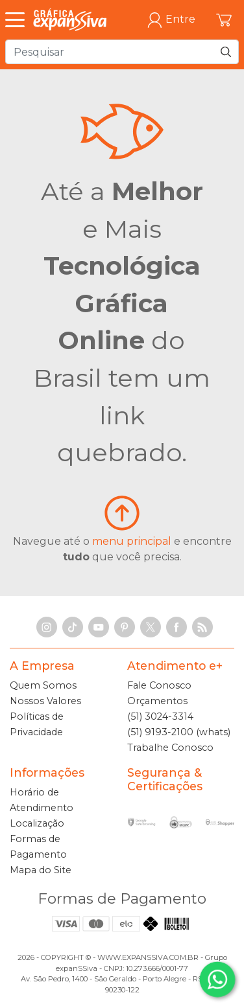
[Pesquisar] (226, 52)
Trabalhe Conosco (170, 747)
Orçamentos (157, 701)
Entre (171, 20)
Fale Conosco (159, 685)
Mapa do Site (40, 870)
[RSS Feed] (202, 627)
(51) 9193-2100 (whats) (178, 732)
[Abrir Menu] (18, 20)
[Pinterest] (124, 627)
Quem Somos (43, 685)
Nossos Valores (45, 701)
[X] (150, 627)
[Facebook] (176, 627)
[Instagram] (46, 627)
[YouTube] (98, 627)
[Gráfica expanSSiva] (70, 19)
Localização (37, 823)
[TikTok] (72, 627)
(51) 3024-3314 (160, 716)
